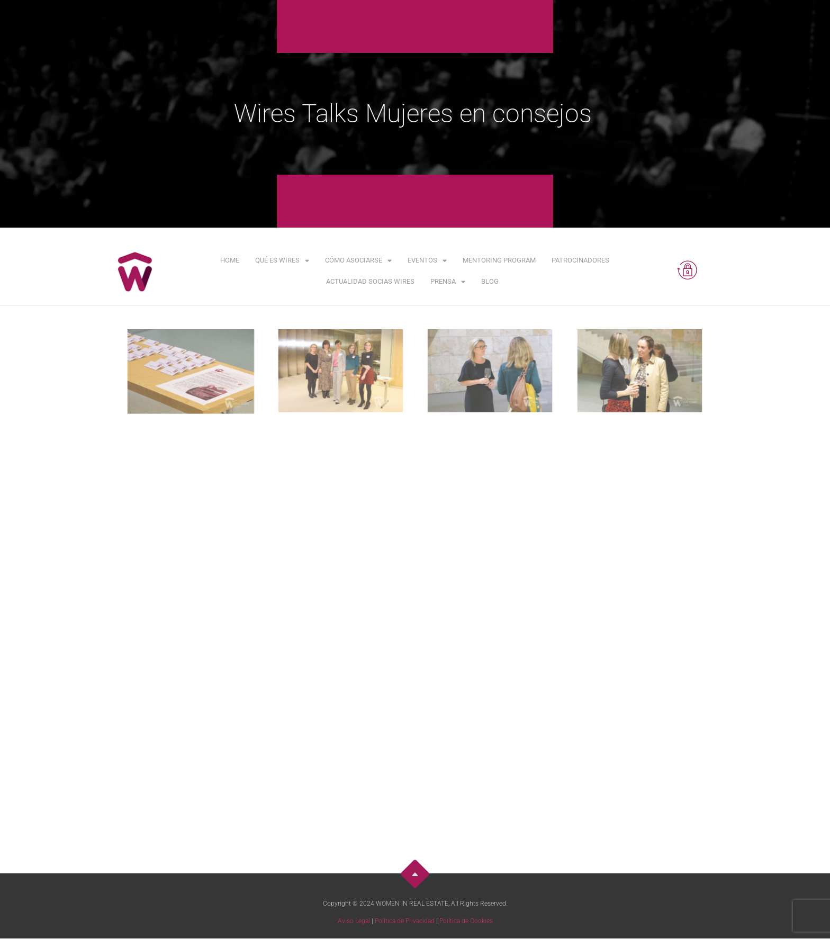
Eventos (427, 260)
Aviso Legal (354, 921)
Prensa (447, 282)
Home (229, 260)
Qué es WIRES (282, 260)
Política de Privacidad (405, 921)
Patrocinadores (580, 260)
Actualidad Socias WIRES (370, 281)
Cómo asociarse (358, 260)
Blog (490, 281)
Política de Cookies (466, 921)
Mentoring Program (499, 260)
